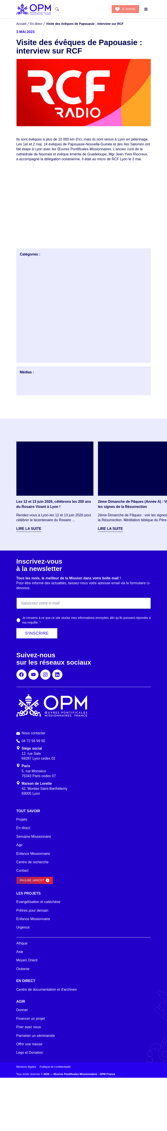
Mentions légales (26, 1066)
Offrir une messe (29, 1044)
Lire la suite (28, 529)
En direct (23, 828)
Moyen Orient (27, 960)
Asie (19, 952)
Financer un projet (30, 1018)
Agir (19, 845)
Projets (21, 819)
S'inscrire (37, 633)
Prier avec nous (28, 1027)
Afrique (22, 943)
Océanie (23, 969)
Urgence (23, 927)
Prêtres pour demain (32, 910)
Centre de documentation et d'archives (46, 989)
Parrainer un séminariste (35, 1036)
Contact (22, 870)
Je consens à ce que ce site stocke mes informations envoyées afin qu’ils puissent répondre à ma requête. (86, 620)
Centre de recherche (32, 862)
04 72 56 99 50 (33, 741)
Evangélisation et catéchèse (38, 902)
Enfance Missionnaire (33, 854)
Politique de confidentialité (55, 1066)
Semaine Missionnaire (33, 836)
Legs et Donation (29, 1052)
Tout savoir (28, 811)
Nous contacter (34, 733)
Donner (22, 1010)
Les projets (28, 893)
